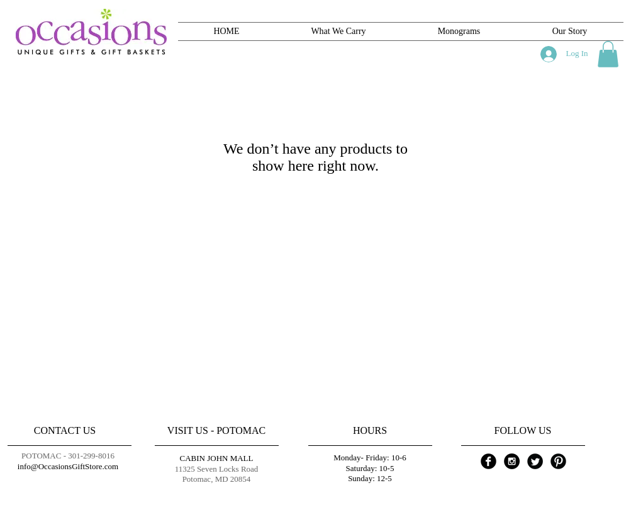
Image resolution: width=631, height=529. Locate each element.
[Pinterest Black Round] (558, 461)
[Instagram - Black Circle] (512, 461)
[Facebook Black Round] (488, 461)
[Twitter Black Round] (535, 461)
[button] (608, 54)
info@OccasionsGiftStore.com (68, 466)
